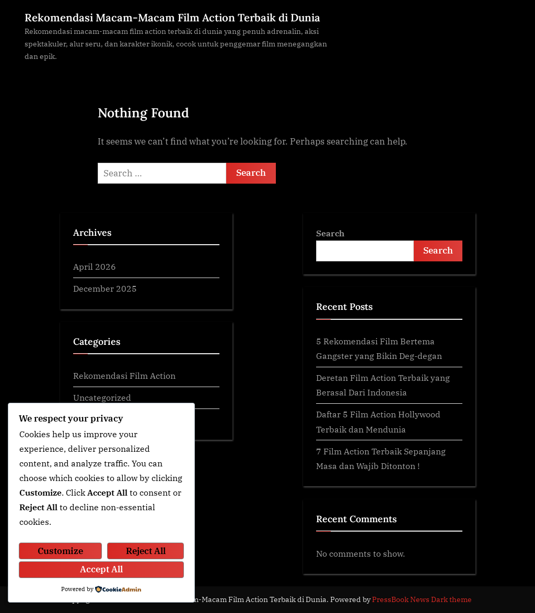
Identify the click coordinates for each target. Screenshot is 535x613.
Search (330, 232)
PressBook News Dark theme (422, 599)
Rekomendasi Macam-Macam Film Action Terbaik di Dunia (172, 17)
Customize (60, 551)
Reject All (146, 551)
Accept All (101, 569)
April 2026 (94, 266)
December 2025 (105, 288)
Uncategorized (102, 397)
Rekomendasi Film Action (124, 375)
